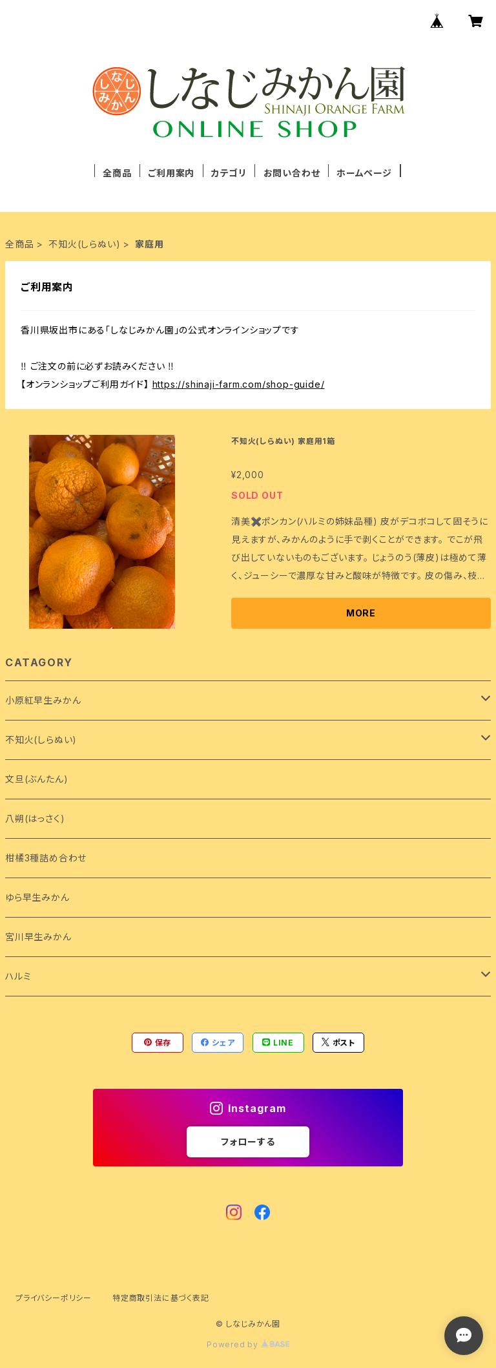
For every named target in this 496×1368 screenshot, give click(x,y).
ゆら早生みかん (37, 897)
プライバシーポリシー (54, 1298)
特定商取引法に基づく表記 (160, 1298)
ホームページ (364, 172)
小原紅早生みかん (43, 700)
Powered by (248, 1344)
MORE (361, 612)
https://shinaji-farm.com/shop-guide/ (238, 384)
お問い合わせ (292, 172)
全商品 (117, 172)
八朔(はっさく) (35, 818)
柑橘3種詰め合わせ (46, 857)
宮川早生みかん (38, 936)
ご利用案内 (171, 172)
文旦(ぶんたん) (36, 778)
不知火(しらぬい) (84, 243)
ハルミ (18, 976)
